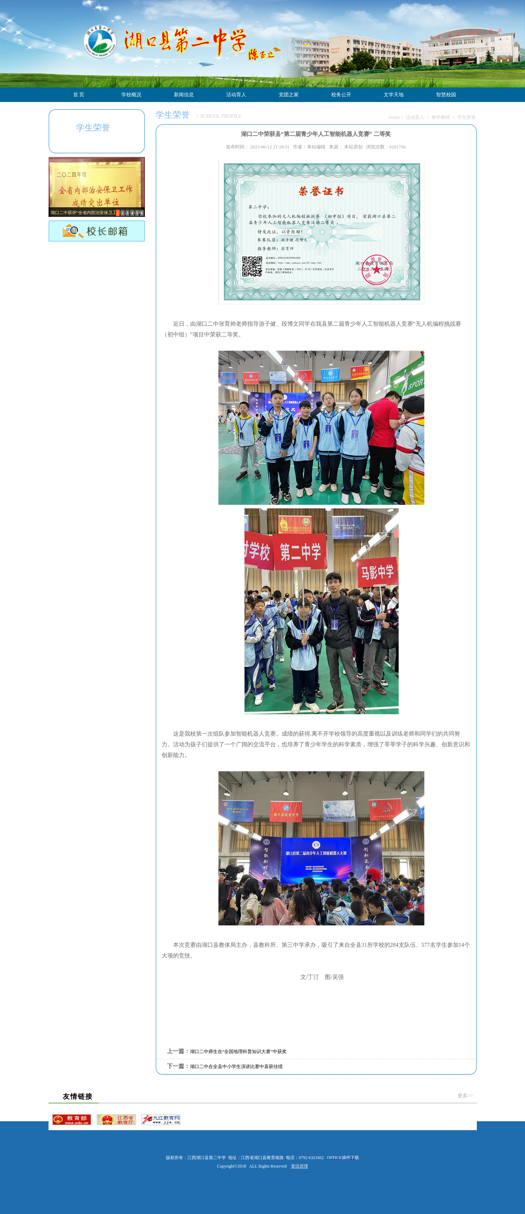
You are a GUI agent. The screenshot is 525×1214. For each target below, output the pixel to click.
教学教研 (440, 117)
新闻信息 (184, 94)
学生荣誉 (466, 117)
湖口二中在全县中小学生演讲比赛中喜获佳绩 (236, 1066)
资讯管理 (299, 1166)
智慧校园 (446, 94)
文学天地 (394, 94)
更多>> (465, 1095)
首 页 (79, 94)
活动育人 (236, 94)
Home (394, 117)
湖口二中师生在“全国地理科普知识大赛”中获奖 (238, 1051)
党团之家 (289, 94)
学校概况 (131, 94)
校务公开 (341, 94)
